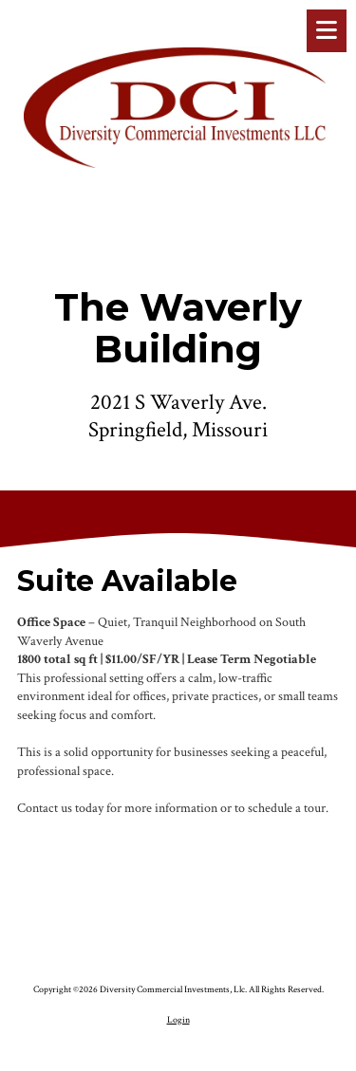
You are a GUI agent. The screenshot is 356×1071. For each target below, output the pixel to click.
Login (178, 1019)
